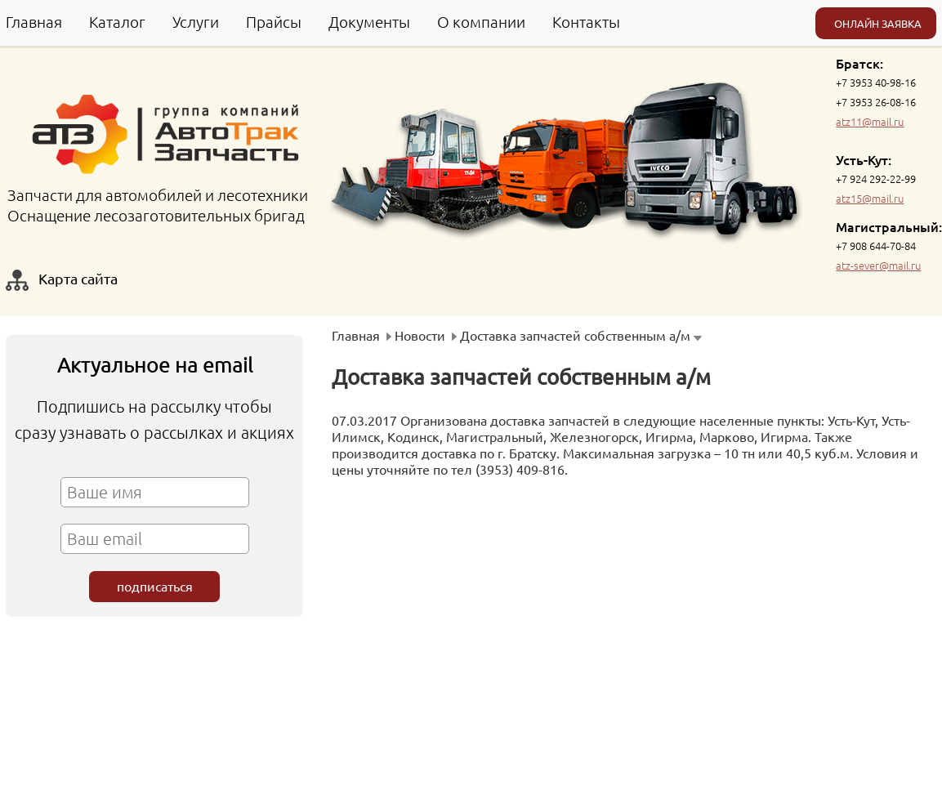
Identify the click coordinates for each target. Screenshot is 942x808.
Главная (34, 21)
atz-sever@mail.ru (878, 265)
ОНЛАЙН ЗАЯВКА (878, 23)
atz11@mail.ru (870, 121)
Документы (369, 21)
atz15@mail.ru (870, 198)
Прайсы (273, 21)
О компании (481, 21)
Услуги (195, 21)
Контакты (586, 21)
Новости (420, 335)
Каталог (117, 21)
